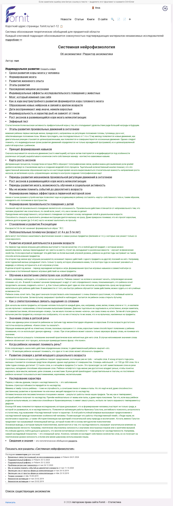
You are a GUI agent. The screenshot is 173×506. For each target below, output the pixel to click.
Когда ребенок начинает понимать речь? (35, 344)
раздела (72, 441)
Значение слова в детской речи (29, 318)
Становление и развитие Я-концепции (33, 224)
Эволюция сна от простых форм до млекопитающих (30, 471)
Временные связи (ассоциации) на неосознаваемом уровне (34, 457)
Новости (66, 19)
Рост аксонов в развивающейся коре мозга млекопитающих (47, 117)
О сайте (102, 19)
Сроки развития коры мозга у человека (34, 72)
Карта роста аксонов (22, 160)
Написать (10, 502)
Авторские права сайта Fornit (88, 502)
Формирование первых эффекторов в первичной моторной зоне (50, 193)
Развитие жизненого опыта (26, 81)
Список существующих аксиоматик (27, 491)
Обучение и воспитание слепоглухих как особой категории (46, 275)
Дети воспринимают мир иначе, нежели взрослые (40, 109)
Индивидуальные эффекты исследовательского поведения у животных (54, 93)
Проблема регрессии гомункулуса (23, 465)
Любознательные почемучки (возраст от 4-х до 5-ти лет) (45, 232)
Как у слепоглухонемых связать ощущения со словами (44, 301)
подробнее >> (13, 39)
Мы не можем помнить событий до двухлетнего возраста (45, 189)
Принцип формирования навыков (30, 149)
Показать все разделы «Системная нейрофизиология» (40, 448)
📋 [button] (61, 26)
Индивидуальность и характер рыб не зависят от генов (44, 113)
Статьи (79, 19)
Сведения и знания (21, 440)
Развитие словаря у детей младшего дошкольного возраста (47, 355)
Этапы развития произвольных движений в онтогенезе (44, 129)
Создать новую (48, 69)
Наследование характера (25, 378)
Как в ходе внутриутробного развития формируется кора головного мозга (56, 101)
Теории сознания (15, 476)
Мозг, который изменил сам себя (30, 97)
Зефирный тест (18, 121)
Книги (90, 19)
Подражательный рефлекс (19, 460)
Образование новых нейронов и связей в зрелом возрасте (46, 105)
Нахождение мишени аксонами (29, 89)
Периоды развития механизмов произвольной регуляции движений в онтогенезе (60, 177)
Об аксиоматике (70, 54)
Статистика (114, 502)
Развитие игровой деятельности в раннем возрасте (41, 243)
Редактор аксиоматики (98, 54)
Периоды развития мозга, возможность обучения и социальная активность (57, 185)
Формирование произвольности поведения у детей (41, 204)
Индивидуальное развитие (22, 68)
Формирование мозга (22, 77)
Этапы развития (19, 85)
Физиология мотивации (18, 479)
